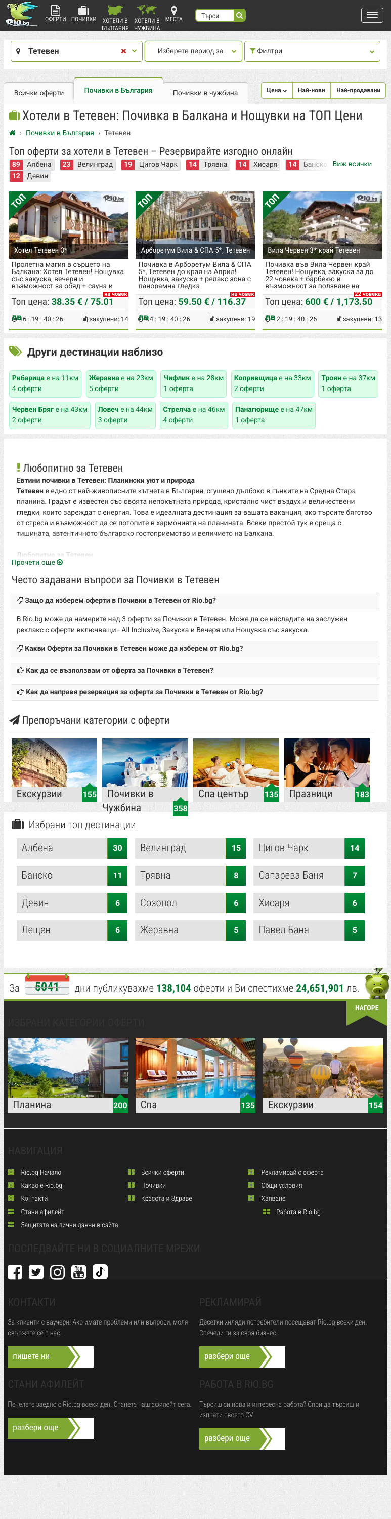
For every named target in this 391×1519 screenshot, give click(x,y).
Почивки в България (118, 91)
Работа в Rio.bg (292, 1216)
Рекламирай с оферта (285, 1177)
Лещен (74, 934)
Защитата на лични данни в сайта (63, 1229)
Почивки (84, 14)
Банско (74, 880)
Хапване (266, 1203)
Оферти (55, 14)
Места (174, 14)
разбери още (227, 1360)
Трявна (216, 166)
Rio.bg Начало (34, 1177)
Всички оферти (39, 93)
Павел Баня (311, 934)
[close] (122, 51)
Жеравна (193, 934)
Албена (39, 166)
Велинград (95, 166)
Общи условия (275, 1190)
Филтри (311, 51)
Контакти (28, 1203)
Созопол (193, 907)
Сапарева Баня (311, 880)
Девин (37, 178)
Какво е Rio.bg (35, 1190)
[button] (372, 15)
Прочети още (37, 567)
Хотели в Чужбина (147, 18)
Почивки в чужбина (205, 93)
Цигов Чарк (158, 166)
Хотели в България (115, 18)
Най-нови (311, 90)
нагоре (367, 1012)
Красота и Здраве (160, 1203)
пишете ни (31, 1360)
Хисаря (265, 166)
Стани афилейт (36, 1216)
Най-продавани (358, 90)
